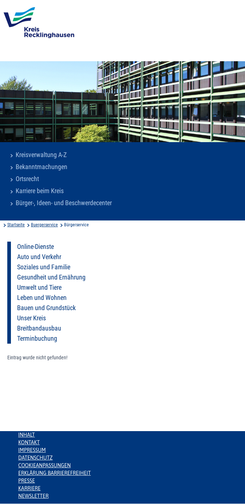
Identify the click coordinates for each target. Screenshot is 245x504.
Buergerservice (44, 224)
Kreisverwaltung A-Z (41, 155)
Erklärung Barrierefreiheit (54, 473)
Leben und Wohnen (42, 297)
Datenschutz (35, 458)
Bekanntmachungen (41, 167)
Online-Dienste (35, 246)
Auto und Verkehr (39, 257)
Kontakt (29, 442)
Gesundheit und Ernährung (51, 277)
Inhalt (26, 435)
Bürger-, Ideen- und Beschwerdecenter (64, 203)
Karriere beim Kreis (40, 191)
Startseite (16, 224)
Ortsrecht (27, 179)
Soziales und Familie (43, 267)
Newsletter (33, 496)
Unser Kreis (31, 318)
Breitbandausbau (39, 328)
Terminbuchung (37, 338)
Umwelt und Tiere (39, 287)
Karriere (29, 488)
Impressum (32, 450)
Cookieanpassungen (44, 465)
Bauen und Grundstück (46, 308)
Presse (26, 481)
